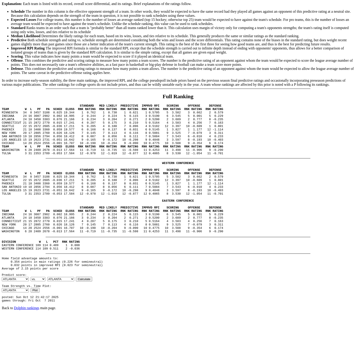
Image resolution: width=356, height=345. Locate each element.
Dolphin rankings (26, 339)
